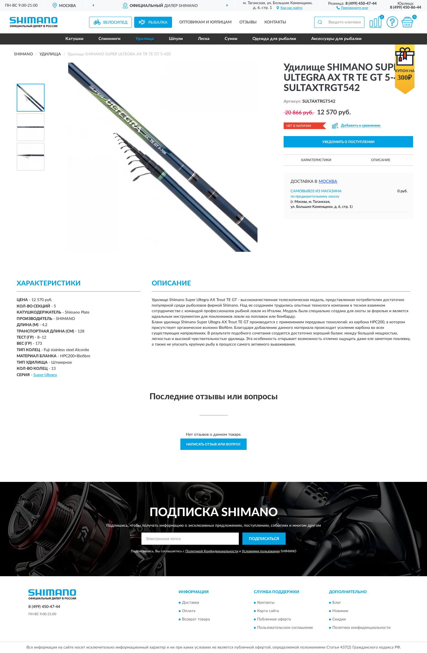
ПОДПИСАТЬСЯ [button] (264, 539)
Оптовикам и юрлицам (205, 22)
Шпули (176, 39)
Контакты (275, 22)
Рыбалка (158, 22)
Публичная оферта (274, 619)
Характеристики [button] (316, 160)
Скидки (339, 619)
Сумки (231, 39)
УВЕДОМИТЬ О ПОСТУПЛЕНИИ (348, 142)
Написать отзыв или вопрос (213, 444)
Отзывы (248, 22)
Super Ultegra (45, 375)
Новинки (340, 611)
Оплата (188, 611)
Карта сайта (268, 611)
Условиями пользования (261, 551)
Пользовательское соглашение (285, 628)
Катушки (74, 39)
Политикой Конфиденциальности (211, 551)
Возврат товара (196, 619)
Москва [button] (328, 181)
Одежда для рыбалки (274, 39)
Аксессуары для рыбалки (336, 39)
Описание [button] (380, 160)
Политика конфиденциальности (361, 628)
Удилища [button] (145, 39)
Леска (204, 39)
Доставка (190, 603)
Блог (336, 603)
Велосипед (115, 22)
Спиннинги (110, 39)
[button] (352, 7)
